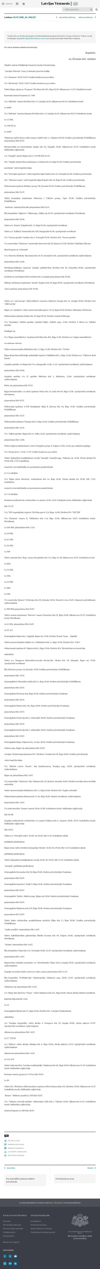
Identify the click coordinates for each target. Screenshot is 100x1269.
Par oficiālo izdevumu (12, 1225)
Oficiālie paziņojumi (40, 1215)
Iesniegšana (36, 1221)
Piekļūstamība (9, 1232)
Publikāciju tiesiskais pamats (43, 1232)
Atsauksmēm (8, 1236)
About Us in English (11, 1242)
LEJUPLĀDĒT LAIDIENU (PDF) (17, 1152)
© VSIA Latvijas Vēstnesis (15, 1215)
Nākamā (90, 1168)
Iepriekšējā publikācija (67, 17)
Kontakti (7, 1221)
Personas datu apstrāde (13, 1228)
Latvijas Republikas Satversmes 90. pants (80, 1232)
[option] (25, 1180)
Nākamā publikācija (86, 17)
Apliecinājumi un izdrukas (41, 1228)
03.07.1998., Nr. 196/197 (24, 17)
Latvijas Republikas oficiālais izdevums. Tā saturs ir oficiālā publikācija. (50, 1202)
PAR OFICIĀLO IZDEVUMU (16, 1155)
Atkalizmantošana (38, 1225)
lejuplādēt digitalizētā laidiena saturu (31, 38)
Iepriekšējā (11, 1168)
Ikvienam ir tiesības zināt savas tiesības (80, 1237)
